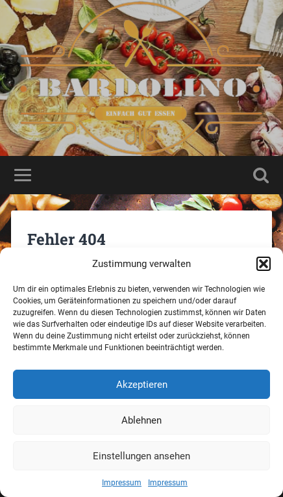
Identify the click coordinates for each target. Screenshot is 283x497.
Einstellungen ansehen (141, 456)
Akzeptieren (141, 384)
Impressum (122, 482)
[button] (263, 263)
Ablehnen (141, 420)
